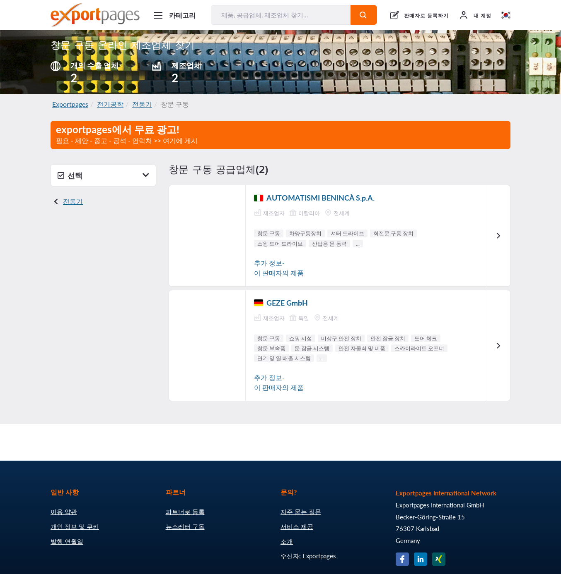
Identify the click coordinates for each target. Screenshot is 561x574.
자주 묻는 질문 (300, 511)
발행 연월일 (67, 541)
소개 (286, 541)
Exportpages (70, 104)
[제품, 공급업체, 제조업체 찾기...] (281, 15)
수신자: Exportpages (308, 556)
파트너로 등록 (185, 511)
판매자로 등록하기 (426, 15)
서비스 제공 (296, 526)
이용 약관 (64, 511)
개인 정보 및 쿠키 (75, 526)
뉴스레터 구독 (185, 526)
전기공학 (110, 104)
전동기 (142, 104)
